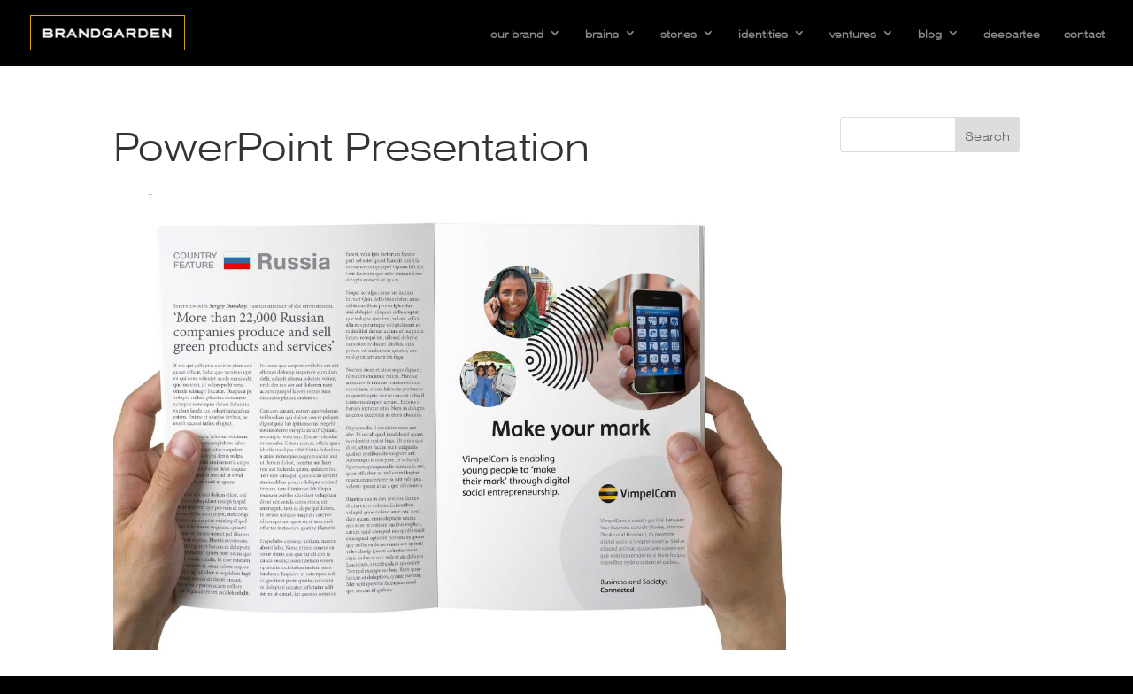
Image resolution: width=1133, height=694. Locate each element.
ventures (852, 32)
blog (930, 32)
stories (678, 32)
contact (1084, 32)
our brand (516, 32)
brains (602, 32)
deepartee (1011, 32)
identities (763, 32)
